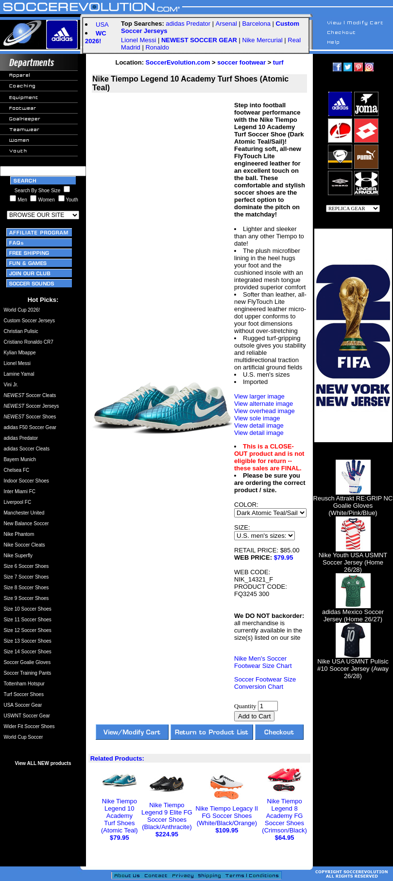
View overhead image (264, 411)
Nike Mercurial (262, 40)
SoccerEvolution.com (178, 62)
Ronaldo (157, 47)
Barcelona (256, 23)
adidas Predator (188, 23)
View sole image (257, 418)
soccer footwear (241, 62)
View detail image (259, 425)
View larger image (259, 396)
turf (278, 62)
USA (102, 24)
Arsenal (226, 23)
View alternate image (263, 403)
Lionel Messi (138, 40)
